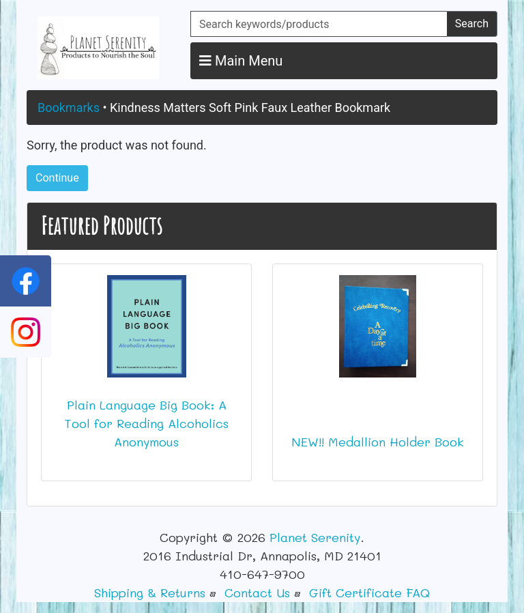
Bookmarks (69, 107)
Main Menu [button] (240, 61)
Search (472, 23)
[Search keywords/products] (319, 24)
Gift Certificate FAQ (369, 592)
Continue (57, 177)
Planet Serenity (315, 537)
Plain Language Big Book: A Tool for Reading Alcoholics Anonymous (146, 423)
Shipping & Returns (149, 592)
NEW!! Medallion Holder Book (377, 441)
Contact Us (257, 592)
